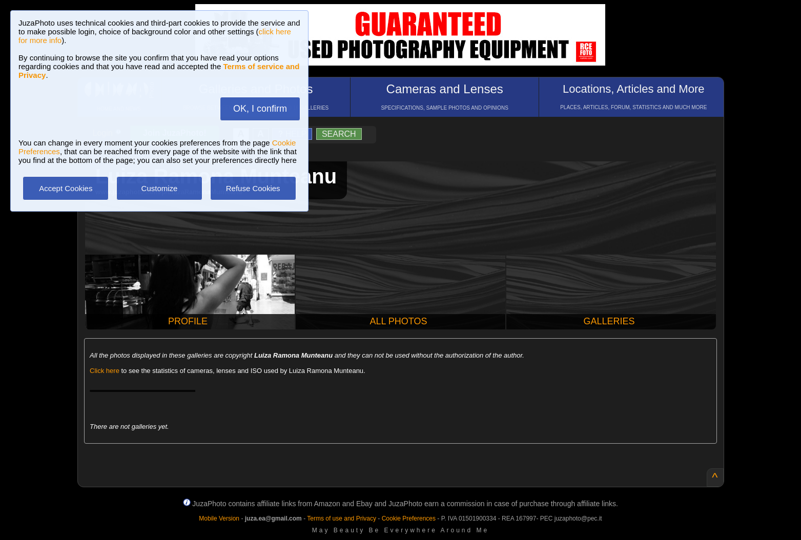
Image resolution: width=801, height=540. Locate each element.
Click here (104, 371)
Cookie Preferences (409, 518)
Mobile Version (219, 518)
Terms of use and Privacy (341, 518)
